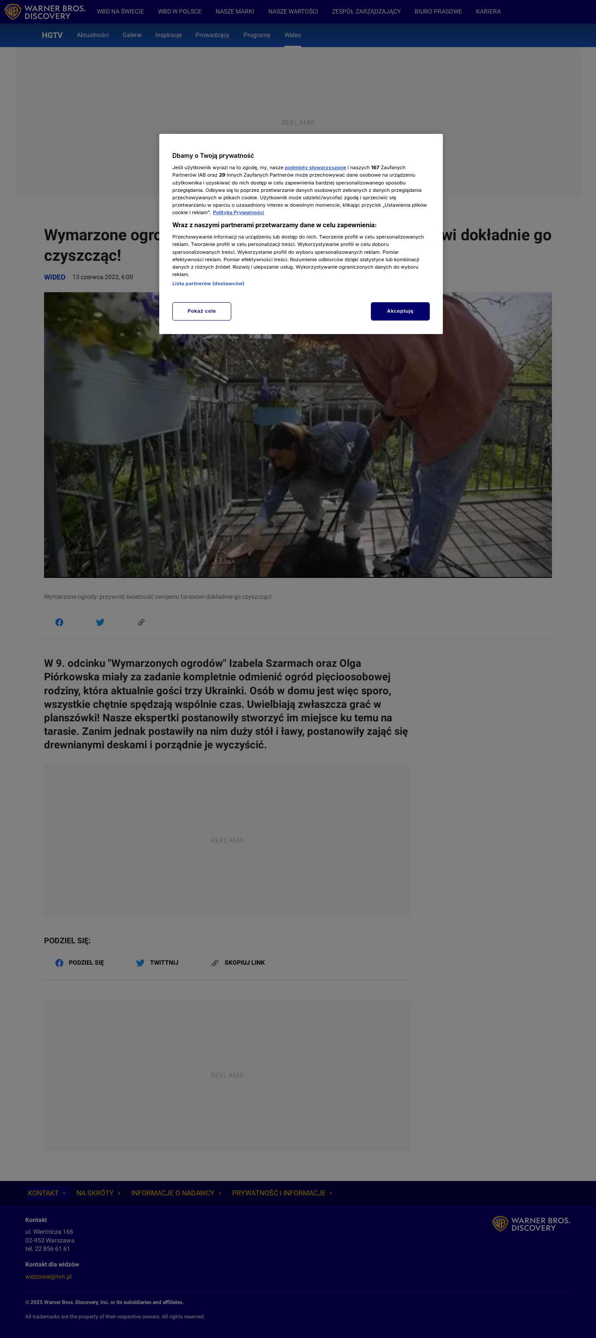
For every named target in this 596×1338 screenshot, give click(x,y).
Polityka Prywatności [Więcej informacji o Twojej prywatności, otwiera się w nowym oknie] (238, 212)
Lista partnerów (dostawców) (208, 283)
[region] (301, 234)
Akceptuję (400, 311)
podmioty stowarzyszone (315, 167)
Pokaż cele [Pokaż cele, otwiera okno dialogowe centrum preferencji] (202, 311)
